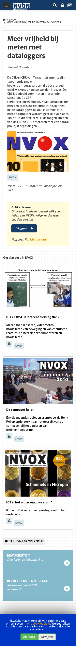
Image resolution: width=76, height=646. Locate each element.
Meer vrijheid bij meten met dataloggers (33, 22)
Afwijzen (47, 637)
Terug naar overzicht (24, 541)
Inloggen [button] (24, 228)
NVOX (12, 19)
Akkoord (29, 637)
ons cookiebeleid (38, 623)
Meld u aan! (38, 239)
